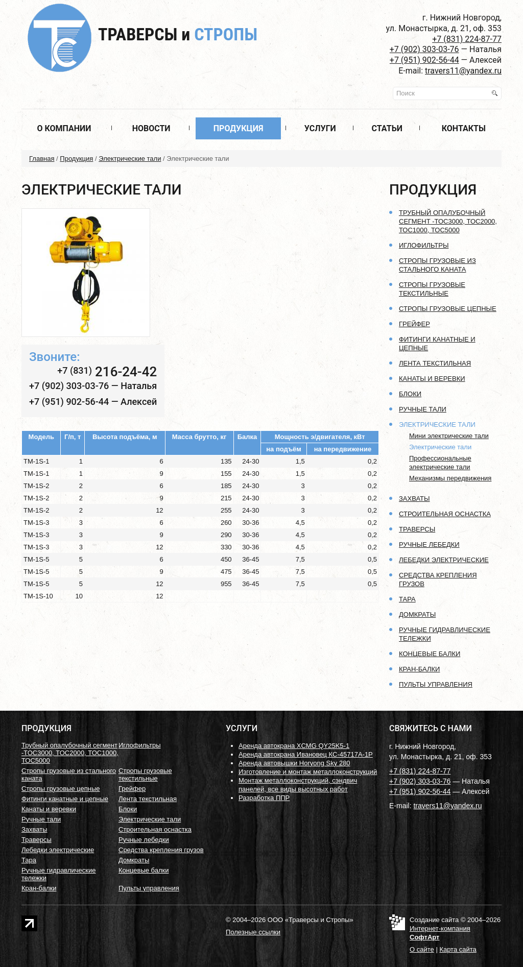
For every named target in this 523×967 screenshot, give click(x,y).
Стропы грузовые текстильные (145, 774)
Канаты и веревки (432, 378)
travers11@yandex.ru (463, 71)
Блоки (410, 394)
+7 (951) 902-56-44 (424, 60)
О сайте (422, 949)
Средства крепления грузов (161, 850)
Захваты (414, 498)
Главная (41, 158)
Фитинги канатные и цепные (64, 799)
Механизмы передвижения (450, 478)
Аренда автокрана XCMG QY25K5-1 (294, 746)
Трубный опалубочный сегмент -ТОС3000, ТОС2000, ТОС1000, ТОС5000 (448, 221)
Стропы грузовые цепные (447, 308)
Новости (151, 128)
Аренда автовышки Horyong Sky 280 (294, 763)
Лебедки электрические (444, 560)
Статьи (387, 128)
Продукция (238, 128)
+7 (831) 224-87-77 (467, 39)
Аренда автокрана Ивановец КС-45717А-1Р (306, 754)
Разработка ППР (264, 798)
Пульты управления (435, 684)
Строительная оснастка (445, 514)
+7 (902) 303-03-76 (424, 49)
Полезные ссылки (253, 932)
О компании (64, 128)
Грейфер (414, 324)
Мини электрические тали (449, 436)
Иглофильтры (423, 245)
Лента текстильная (435, 363)
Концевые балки (429, 654)
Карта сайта (457, 949)
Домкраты (417, 614)
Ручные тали (422, 409)
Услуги (320, 128)
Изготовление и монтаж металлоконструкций (308, 772)
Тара (407, 599)
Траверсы (177, 34)
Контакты (464, 128)
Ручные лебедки (429, 544)
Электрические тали (130, 158)
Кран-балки (419, 669)
